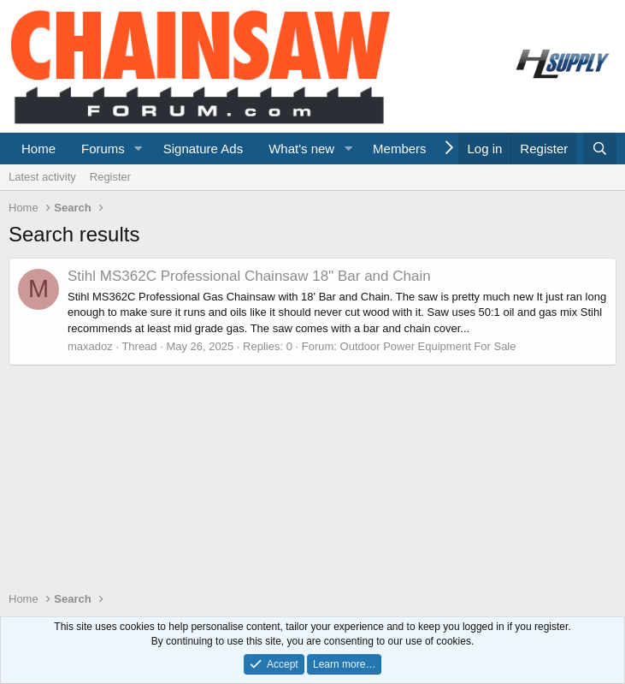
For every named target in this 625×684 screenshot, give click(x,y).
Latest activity (42, 176)
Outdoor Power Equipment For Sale (428, 346)
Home (38, 148)
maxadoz (90, 346)
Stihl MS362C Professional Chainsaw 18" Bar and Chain (249, 276)
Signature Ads (203, 148)
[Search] (599, 148)
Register (110, 176)
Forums (103, 148)
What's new (301, 148)
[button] (138, 148)
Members (400, 148)
